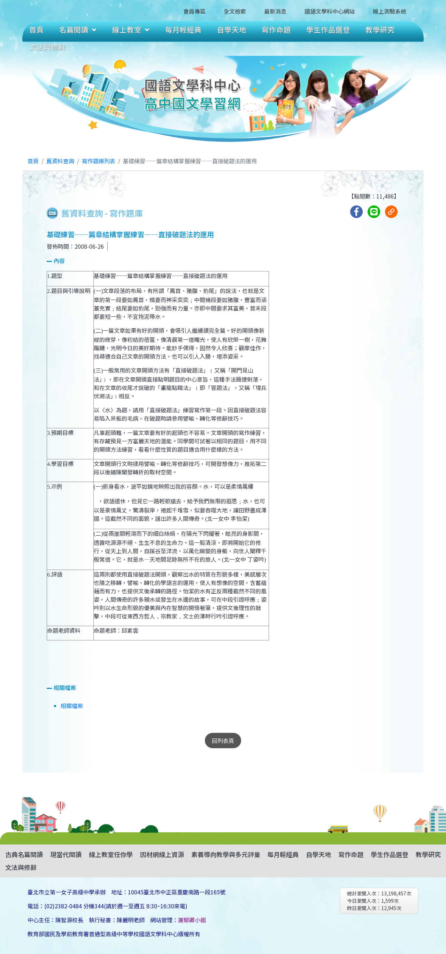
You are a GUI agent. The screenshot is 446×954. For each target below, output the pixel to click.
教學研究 (380, 29)
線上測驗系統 (389, 11)
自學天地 (231, 29)
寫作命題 (276, 29)
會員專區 (194, 11)
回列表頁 (223, 740)
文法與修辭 (47, 47)
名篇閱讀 (78, 29)
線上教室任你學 (111, 854)
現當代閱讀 (66, 854)
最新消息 (275, 11)
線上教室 (131, 29)
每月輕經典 (183, 29)
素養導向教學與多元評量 (225, 854)
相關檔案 (72, 705)
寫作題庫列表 (98, 161)
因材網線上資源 (162, 854)
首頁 (36, 29)
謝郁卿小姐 (192, 920)
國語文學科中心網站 (330, 11)
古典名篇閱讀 (24, 854)
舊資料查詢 (60, 161)
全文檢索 (235, 11)
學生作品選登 (328, 29)
